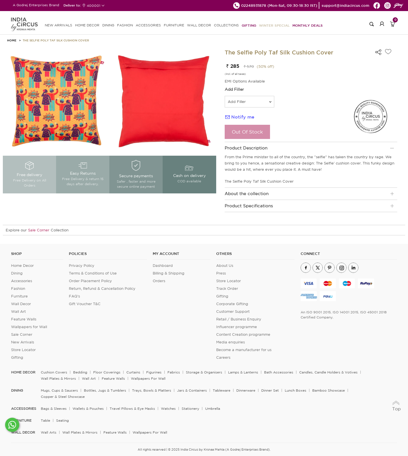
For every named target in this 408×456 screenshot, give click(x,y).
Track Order (227, 288)
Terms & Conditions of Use (93, 273)
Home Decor (22, 265)
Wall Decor (21, 304)
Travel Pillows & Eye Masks (132, 408)
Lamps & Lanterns (243, 372)
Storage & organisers (204, 372)
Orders (159, 281)
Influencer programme (236, 327)
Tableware (221, 390)
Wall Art (18, 311)
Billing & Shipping (168, 273)
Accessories (21, 281)
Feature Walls (23, 319)
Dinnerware (245, 390)
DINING (108, 25)
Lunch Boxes (295, 390)
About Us (224, 265)
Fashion (18, 288)
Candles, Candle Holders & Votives (328, 372)
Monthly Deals (307, 25)
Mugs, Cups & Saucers (59, 390)
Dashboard (163, 265)
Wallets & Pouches (88, 408)
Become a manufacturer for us (243, 350)
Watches (168, 408)
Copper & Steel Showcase (63, 396)
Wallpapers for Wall (29, 327)
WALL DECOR (199, 25)
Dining (17, 273)
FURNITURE (174, 25)
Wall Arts (48, 432)
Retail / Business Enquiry (238, 319)
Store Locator (23, 350)
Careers (223, 357)
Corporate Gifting (232, 304)
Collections (226, 25)
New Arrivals (22, 342)
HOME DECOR (87, 25)
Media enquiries (230, 342)
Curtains (133, 372)
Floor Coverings (106, 372)
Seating (62, 420)
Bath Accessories (278, 372)
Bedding (80, 372)
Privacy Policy (81, 265)
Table (45, 420)
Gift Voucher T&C (85, 304)
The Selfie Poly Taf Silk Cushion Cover (56, 40)
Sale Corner (38, 230)
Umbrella (212, 408)
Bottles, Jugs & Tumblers (105, 390)
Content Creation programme (243, 334)
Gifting (249, 25)
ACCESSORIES (148, 25)
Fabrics (173, 372)
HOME (11, 40)
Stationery (190, 408)
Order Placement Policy (90, 281)
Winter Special (274, 25)
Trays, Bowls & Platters (151, 390)
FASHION (125, 25)
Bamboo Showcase (328, 390)
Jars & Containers (192, 390)
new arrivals (58, 25)
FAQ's (74, 296)
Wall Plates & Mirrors (58, 378)
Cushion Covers (54, 372)
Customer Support (233, 311)
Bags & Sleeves (54, 408)
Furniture (19, 296)
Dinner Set (270, 390)
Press (221, 273)
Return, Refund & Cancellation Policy (102, 288)
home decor (23, 372)
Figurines (154, 372)
